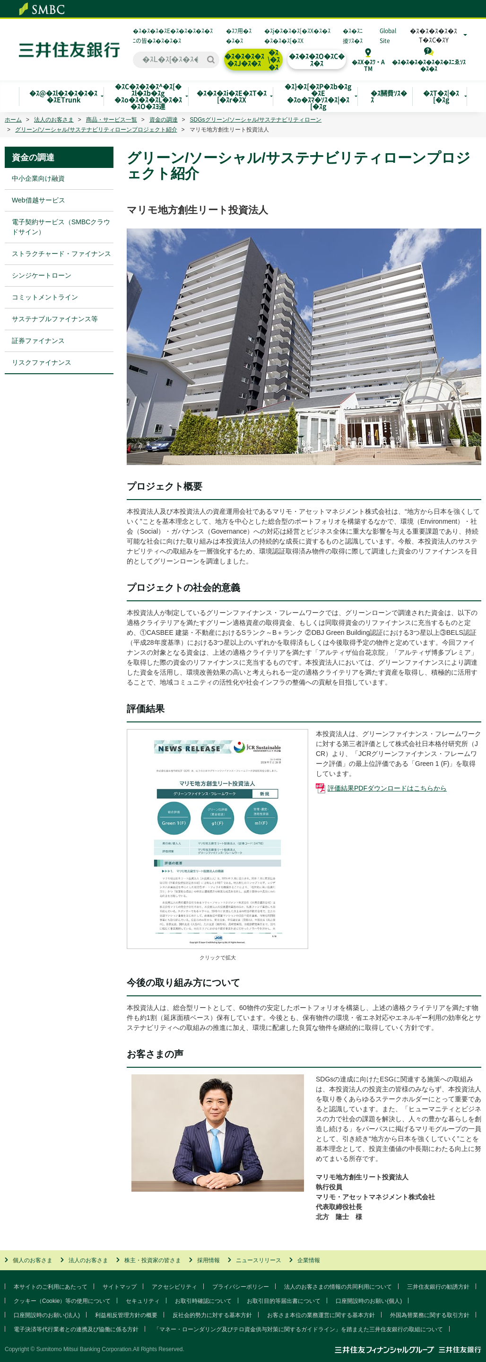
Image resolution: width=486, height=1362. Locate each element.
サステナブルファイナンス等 (55, 319)
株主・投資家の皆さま (152, 1260)
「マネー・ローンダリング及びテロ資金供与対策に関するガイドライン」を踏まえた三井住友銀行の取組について (298, 1329)
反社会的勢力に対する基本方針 (212, 1315)
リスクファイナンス (41, 362)
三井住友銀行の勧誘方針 (438, 1286)
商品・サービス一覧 (111, 119)
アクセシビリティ (174, 1286)
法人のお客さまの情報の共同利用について (338, 1286)
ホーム (13, 119)
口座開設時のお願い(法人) (47, 1315)
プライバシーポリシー (240, 1286)
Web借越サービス (38, 200)
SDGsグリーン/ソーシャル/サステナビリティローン (256, 119)
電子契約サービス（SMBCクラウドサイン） (61, 227)
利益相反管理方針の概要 (126, 1315)
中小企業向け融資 (38, 178)
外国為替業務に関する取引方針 (429, 1315)
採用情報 (208, 1260)
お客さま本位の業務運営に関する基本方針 (321, 1315)
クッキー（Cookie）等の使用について (62, 1301)
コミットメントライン (45, 297)
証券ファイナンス (38, 340)
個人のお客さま (32, 1260)
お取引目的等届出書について (284, 1301)
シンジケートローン (41, 275)
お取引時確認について (203, 1301)
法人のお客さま (54, 119)
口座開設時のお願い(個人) (369, 1301)
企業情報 (308, 1260)
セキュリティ (143, 1301)
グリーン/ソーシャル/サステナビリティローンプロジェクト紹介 (96, 129)
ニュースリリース (258, 1260)
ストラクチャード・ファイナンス (61, 253)
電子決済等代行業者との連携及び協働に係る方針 (76, 1329)
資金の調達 (163, 119)
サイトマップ (120, 1286)
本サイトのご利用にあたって (50, 1286)
